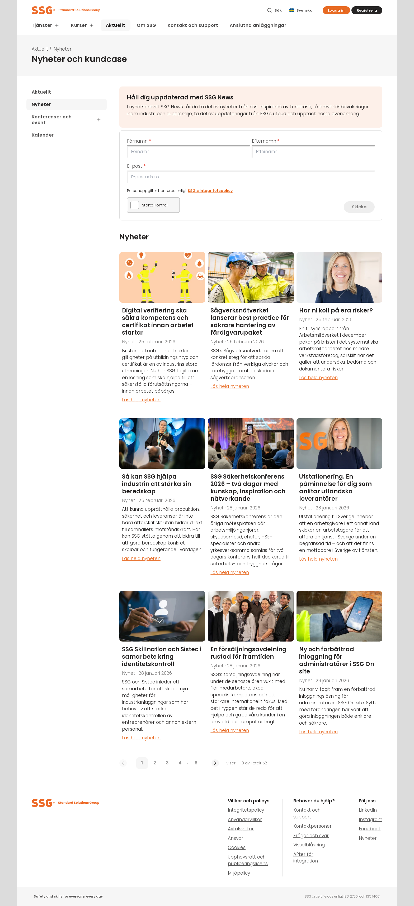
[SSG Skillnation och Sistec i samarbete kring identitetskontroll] (162, 670)
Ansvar (235, 838)
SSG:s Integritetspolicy (210, 190)
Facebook (370, 829)
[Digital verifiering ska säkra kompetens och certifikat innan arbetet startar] (162, 331)
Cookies (237, 847)
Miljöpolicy (239, 873)
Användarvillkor (245, 819)
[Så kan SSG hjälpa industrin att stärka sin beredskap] (162, 501)
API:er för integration (305, 857)
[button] (336, 10)
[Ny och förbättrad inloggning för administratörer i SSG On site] (339, 670)
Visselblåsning (309, 845)
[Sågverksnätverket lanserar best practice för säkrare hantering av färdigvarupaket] (251, 331)
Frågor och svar (311, 835)
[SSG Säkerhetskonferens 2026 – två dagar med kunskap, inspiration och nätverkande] (251, 501)
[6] (196, 763)
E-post (136, 166)
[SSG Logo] (146, 10)
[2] (155, 763)
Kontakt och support (193, 25)
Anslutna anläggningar (258, 25)
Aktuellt (115, 25)
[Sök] (274, 10)
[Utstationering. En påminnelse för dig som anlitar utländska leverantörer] (339, 501)
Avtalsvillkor (241, 829)
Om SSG (146, 25)
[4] (180, 763)
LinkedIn (368, 810)
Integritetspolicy (246, 810)
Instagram (370, 819)
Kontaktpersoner (312, 826)
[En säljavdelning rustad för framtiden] (251, 670)
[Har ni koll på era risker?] (339, 331)
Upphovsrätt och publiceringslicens (248, 860)
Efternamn (266, 141)
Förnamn (139, 141)
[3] (167, 763)
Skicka (359, 207)
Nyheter (368, 838)
